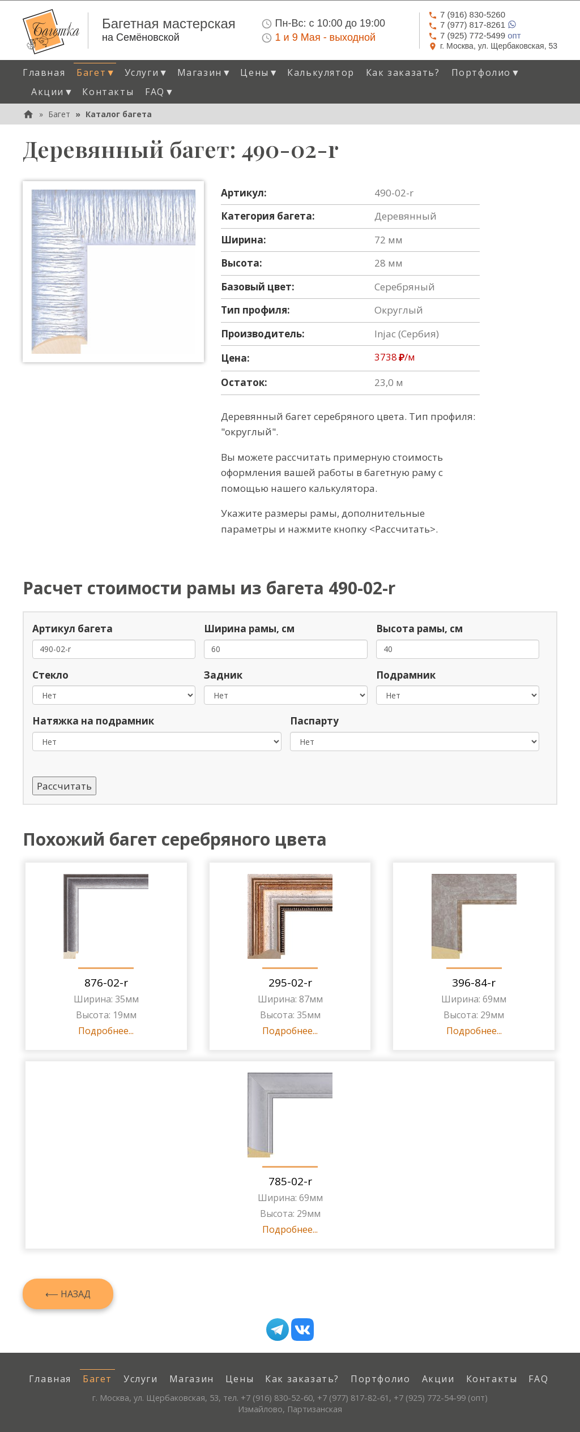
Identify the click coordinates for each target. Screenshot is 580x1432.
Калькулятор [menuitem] (321, 72)
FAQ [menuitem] (538, 1379)
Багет (59, 114)
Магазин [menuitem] (191, 1379)
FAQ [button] (159, 91)
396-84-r (474, 982)
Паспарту (314, 720)
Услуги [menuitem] (140, 1379)
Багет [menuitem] (97, 1379)
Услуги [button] (147, 72)
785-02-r (290, 1181)
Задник (223, 674)
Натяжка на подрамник (93, 720)
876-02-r (106, 982)
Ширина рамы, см (249, 628)
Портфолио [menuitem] (380, 1379)
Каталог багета (119, 114)
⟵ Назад (68, 1294)
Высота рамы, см (419, 628)
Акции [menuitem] (438, 1379)
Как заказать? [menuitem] (403, 72)
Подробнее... (106, 1030)
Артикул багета (72, 628)
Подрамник (406, 674)
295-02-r (290, 982)
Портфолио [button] (486, 72)
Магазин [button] (204, 72)
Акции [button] (52, 91)
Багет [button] (96, 72)
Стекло (50, 674)
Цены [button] (259, 72)
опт (474, 35)
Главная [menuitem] (44, 72)
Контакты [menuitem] (108, 91)
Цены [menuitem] (239, 1379)
